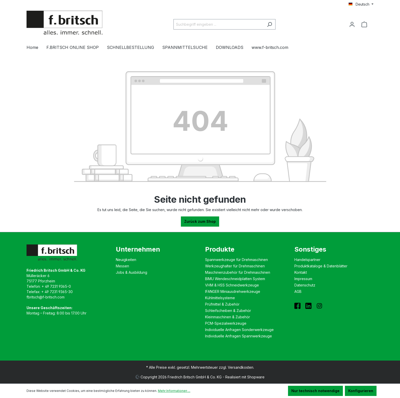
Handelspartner (307, 259)
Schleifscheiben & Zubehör (228, 310)
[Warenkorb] (365, 24)
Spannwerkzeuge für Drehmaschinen (236, 259)
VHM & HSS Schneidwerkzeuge (232, 285)
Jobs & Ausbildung (131, 272)
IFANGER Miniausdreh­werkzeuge (232, 291)
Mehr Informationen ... (174, 391)
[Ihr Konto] (352, 24)
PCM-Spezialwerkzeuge (225, 323)
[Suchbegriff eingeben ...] (218, 24)
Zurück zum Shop (200, 221)
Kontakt (300, 272)
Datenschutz (304, 285)
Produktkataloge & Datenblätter (320, 266)
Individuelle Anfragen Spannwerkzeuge (238, 336)
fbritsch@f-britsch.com (46, 297)
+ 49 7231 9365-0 (56, 286)
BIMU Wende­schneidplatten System (235, 279)
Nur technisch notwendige (315, 391)
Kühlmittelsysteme (220, 298)
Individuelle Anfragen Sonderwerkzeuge (239, 329)
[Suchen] (270, 24)
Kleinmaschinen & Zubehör (227, 317)
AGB (298, 291)
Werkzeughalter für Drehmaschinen (235, 266)
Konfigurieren (360, 391)
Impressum (303, 279)
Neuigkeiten (126, 259)
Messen (122, 266)
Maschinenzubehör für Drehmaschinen (237, 272)
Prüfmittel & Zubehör (222, 304)
